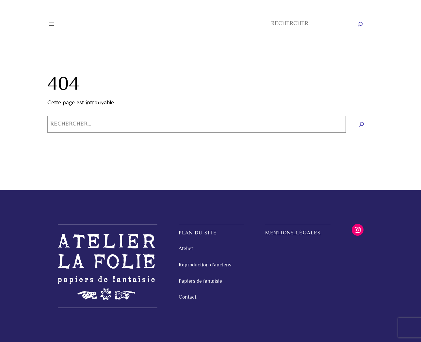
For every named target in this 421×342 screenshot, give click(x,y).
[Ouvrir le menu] (51, 24)
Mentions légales (293, 233)
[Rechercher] (360, 24)
